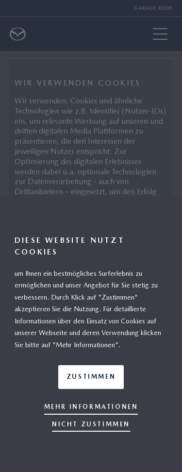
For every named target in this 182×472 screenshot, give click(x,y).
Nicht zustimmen (91, 424)
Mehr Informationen (91, 406)
